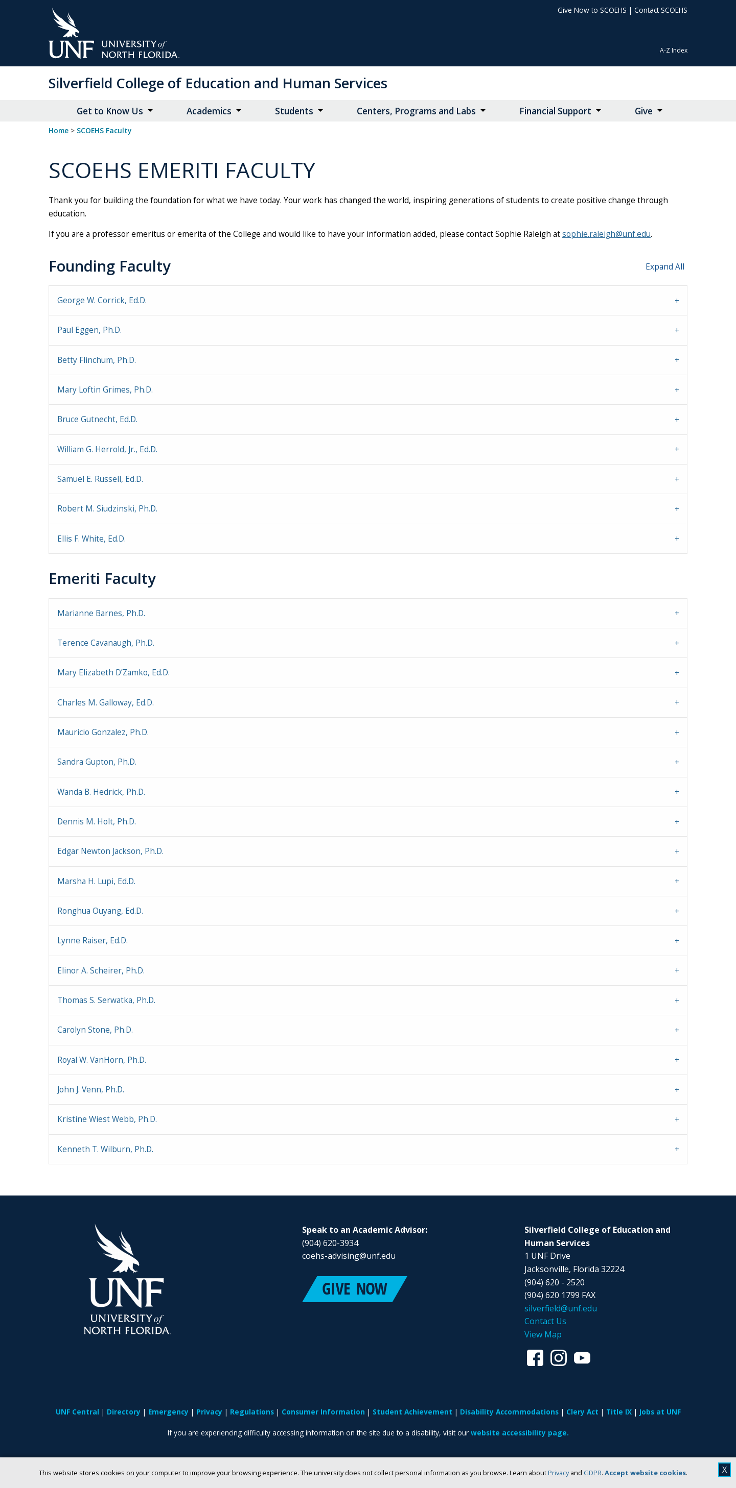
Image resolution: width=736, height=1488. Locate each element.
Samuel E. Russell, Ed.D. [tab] (100, 479)
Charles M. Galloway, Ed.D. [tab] (105, 702)
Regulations (252, 1412)
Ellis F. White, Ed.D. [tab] (91, 538)
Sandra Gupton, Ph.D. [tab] (96, 762)
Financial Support (555, 111)
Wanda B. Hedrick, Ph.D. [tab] (101, 792)
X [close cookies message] (724, 1469)
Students (294, 111)
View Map (543, 1334)
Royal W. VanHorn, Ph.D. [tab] (101, 1060)
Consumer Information (323, 1412)
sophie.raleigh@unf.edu (606, 234)
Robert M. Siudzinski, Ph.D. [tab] (107, 508)
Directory (124, 1412)
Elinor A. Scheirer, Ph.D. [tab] (101, 970)
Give (644, 111)
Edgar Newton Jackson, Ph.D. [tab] (110, 851)
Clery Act (582, 1412)
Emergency (168, 1412)
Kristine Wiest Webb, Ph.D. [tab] (107, 1119)
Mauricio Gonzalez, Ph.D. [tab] (103, 732)
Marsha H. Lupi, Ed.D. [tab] (96, 881)
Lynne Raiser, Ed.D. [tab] (92, 940)
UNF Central (77, 1412)
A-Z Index (673, 50)
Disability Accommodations (509, 1412)
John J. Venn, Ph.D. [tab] (90, 1089)
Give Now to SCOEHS (592, 10)
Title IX (619, 1412)
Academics (209, 111)
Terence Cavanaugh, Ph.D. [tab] (105, 643)
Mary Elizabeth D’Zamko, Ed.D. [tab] (113, 672)
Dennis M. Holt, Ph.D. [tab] (96, 821)
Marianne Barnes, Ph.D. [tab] (101, 613)
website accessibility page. (520, 1432)
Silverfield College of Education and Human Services (218, 83)
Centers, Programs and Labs (416, 111)
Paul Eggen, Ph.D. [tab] (89, 330)
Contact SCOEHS (660, 10)
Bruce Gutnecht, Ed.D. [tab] (97, 419)
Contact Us (545, 1321)
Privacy (558, 1472)
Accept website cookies (645, 1472)
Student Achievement (412, 1412)
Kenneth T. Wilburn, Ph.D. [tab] (105, 1149)
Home (58, 131)
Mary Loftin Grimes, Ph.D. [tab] (105, 389)
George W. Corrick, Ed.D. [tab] (102, 300)
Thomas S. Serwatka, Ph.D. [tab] (106, 1000)
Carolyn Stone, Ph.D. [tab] (95, 1029)
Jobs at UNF (660, 1412)
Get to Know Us (110, 111)
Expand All (665, 266)
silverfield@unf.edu (560, 1308)
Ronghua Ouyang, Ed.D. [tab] (100, 911)
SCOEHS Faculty (104, 131)
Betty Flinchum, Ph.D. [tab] (96, 360)
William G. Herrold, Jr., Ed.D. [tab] (107, 449)
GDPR (593, 1472)
